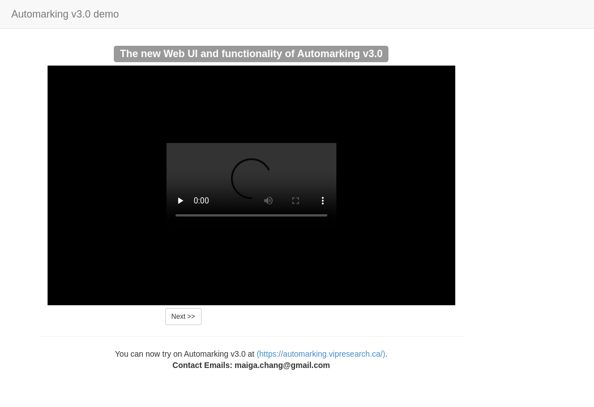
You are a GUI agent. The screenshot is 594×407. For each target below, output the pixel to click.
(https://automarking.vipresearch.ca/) (321, 353)
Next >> (183, 317)
